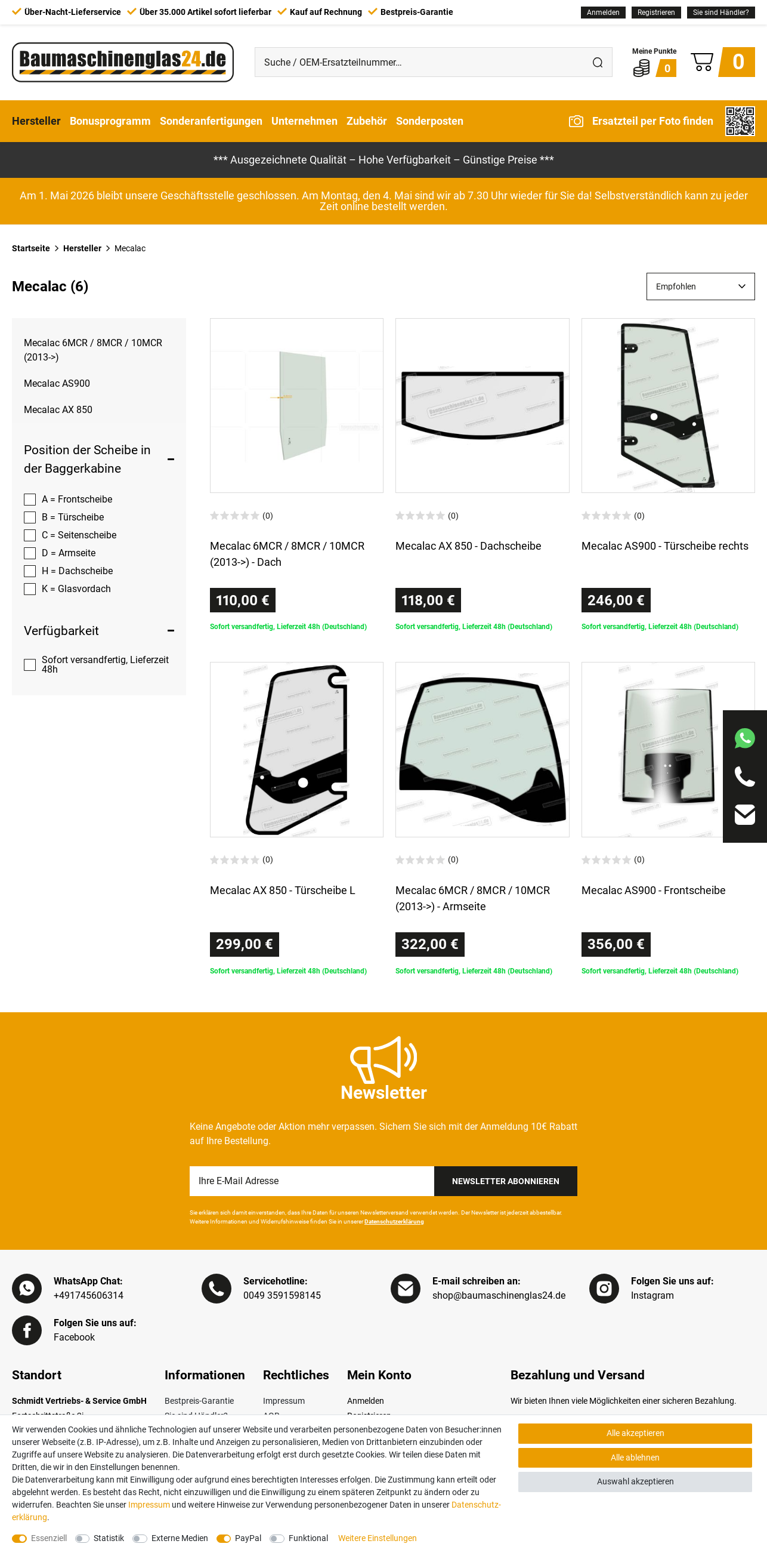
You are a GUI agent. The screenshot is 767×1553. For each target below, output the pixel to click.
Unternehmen (304, 121)
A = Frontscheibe (77, 499)
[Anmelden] (603, 13)
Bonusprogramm (110, 121)
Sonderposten (429, 121)
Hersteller (36, 121)
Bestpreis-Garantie (199, 1401)
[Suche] (597, 62)
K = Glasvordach (76, 588)
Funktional (308, 1538)
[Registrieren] (656, 13)
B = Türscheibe (73, 517)
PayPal (248, 1538)
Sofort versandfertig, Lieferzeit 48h (105, 664)
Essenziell (49, 1538)
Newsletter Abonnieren (505, 1181)
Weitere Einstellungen (377, 1538)
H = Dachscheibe (77, 571)
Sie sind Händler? (721, 12)
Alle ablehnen (635, 1457)
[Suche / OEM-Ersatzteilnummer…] (419, 62)
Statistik (109, 1538)
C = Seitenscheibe (79, 535)
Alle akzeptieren (635, 1433)
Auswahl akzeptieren (635, 1481)
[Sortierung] (701, 286)
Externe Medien (179, 1538)
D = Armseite (68, 553)
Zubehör (367, 121)
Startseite (31, 248)
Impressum (284, 1401)
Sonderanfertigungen (211, 121)
